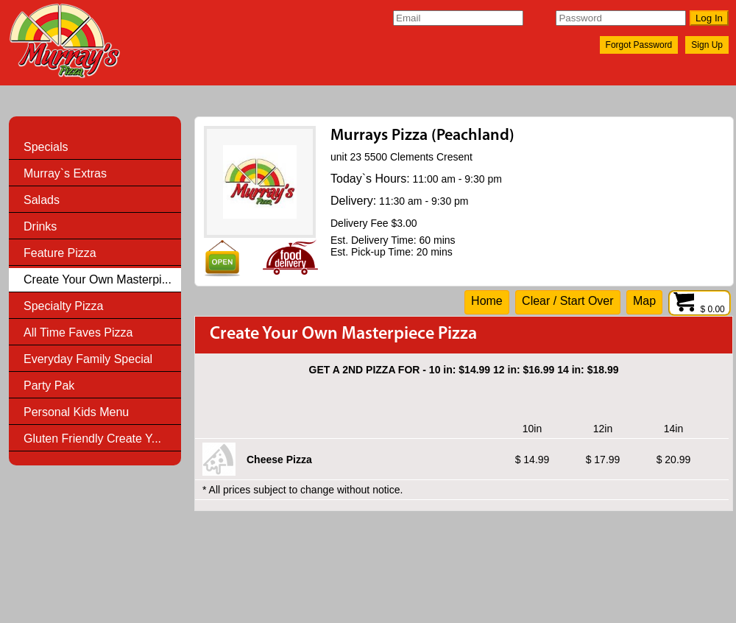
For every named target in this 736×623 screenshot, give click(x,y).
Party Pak (49, 385)
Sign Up (707, 45)
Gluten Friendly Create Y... (92, 438)
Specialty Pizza (64, 306)
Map (644, 301)
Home (487, 301)
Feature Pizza (60, 253)
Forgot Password (639, 45)
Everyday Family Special (88, 359)
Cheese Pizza (279, 459)
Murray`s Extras (65, 173)
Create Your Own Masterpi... (97, 279)
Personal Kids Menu (76, 412)
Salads (42, 200)
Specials (46, 147)
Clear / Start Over (567, 301)
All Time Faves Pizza (78, 332)
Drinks (40, 226)
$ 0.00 (699, 309)
